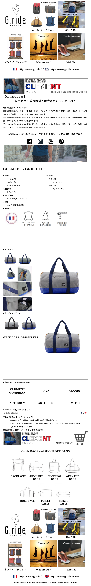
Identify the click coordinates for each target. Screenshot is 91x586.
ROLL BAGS (27, 500)
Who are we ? (43, 62)
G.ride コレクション (43, 30)
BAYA (45, 391)
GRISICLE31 (11, 337)
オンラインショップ (15, 62)
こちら (36, 423)
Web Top (71, 62)
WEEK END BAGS (72, 478)
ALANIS (73, 391)
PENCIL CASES (63, 502)
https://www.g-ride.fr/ (31, 69)
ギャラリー (71, 30)
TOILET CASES (45, 502)
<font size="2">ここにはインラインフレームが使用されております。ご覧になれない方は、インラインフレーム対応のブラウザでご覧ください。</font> (45, 153)
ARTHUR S (45, 403)
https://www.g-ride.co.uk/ (64, 69)
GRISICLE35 (29, 337)
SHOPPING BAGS (54, 478)
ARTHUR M (17, 403)
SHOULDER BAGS (36, 478)
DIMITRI (73, 403)
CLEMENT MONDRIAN (17, 391)
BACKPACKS (18, 476)
